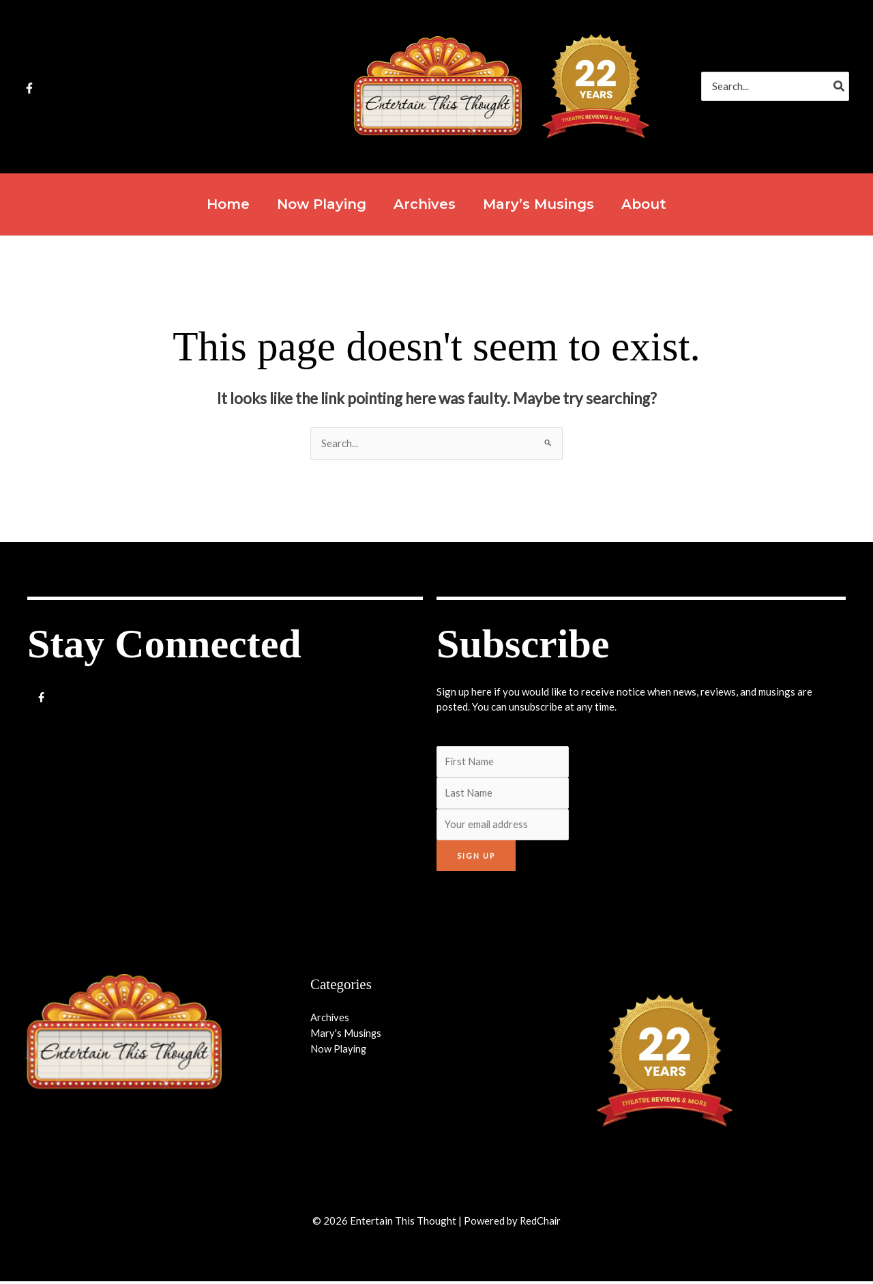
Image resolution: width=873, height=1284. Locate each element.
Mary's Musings (346, 1035)
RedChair (540, 1223)
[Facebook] (29, 88)
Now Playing (339, 1050)
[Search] (839, 86)
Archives (330, 1020)
